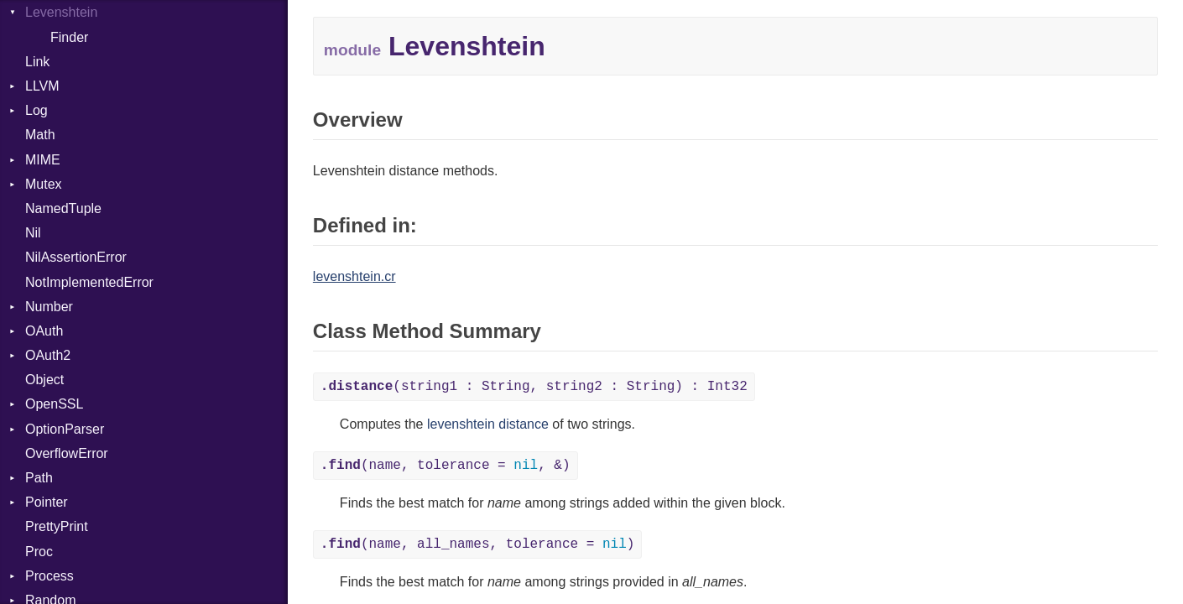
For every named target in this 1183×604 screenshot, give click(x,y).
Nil (33, 233)
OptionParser (64, 429)
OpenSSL (54, 404)
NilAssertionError (76, 257)
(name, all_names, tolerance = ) (477, 544)
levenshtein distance (488, 424)
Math (40, 135)
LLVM (42, 86)
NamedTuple (63, 208)
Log (36, 110)
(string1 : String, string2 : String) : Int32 (534, 386)
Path (39, 478)
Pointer (46, 502)
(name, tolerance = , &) (446, 465)
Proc (39, 551)
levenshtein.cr (354, 276)
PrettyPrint (56, 526)
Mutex (43, 184)
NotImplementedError (89, 282)
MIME (42, 160)
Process (49, 576)
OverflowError (66, 453)
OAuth (44, 331)
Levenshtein (61, 12)
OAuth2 (47, 355)
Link (37, 62)
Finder (69, 37)
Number (49, 306)
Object (44, 379)
